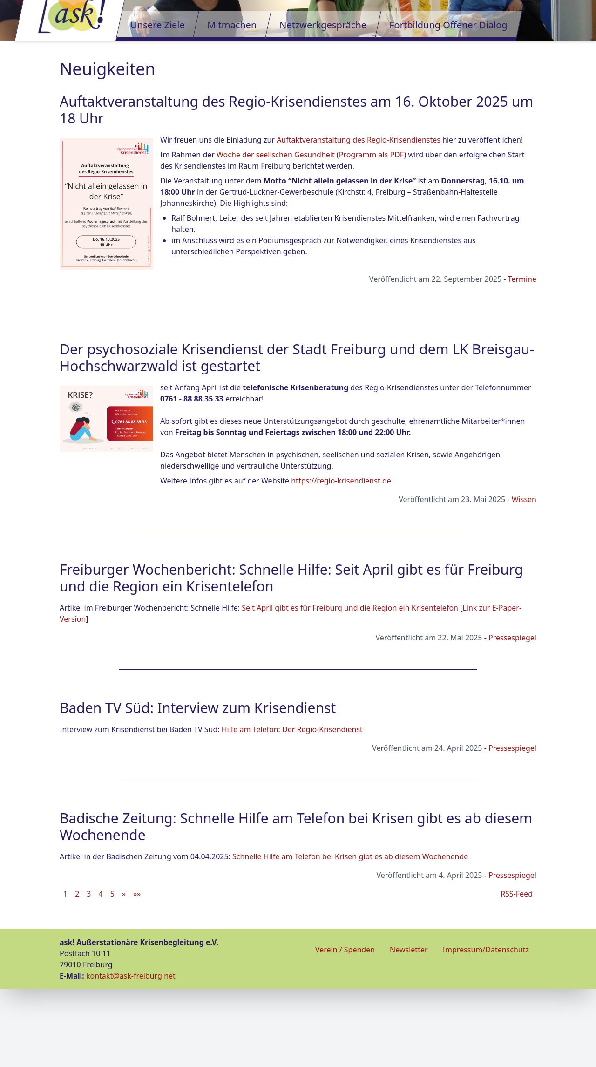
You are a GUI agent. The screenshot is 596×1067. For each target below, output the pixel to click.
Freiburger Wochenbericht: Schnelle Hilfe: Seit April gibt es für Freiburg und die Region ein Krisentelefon (291, 656)
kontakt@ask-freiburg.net (131, 1054)
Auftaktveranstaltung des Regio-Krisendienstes (358, 218)
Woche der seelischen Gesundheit (276, 233)
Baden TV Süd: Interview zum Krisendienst (198, 785)
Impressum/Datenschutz (486, 1028)
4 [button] (100, 972)
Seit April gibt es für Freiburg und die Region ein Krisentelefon (350, 686)
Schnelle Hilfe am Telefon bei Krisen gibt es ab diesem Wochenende (350, 935)
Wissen (524, 577)
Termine (522, 357)
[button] (124, 972)
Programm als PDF (371, 233)
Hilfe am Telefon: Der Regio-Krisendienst (292, 807)
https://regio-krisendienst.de (341, 559)
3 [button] (89, 972)
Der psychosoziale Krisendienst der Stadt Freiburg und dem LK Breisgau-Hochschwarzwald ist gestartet (297, 436)
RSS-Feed (517, 972)
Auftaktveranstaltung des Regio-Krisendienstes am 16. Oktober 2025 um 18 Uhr (296, 188)
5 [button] (112, 972)
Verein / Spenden (345, 1028)
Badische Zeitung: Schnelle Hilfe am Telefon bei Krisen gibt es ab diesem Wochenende (296, 905)
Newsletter (408, 1028)
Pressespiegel (512, 716)
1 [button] (65, 972)
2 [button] (77, 972)
